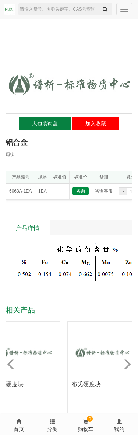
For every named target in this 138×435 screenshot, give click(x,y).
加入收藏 (95, 124)
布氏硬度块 (87, 384)
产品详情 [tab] (27, 228)
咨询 (80, 191)
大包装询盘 (45, 124)
